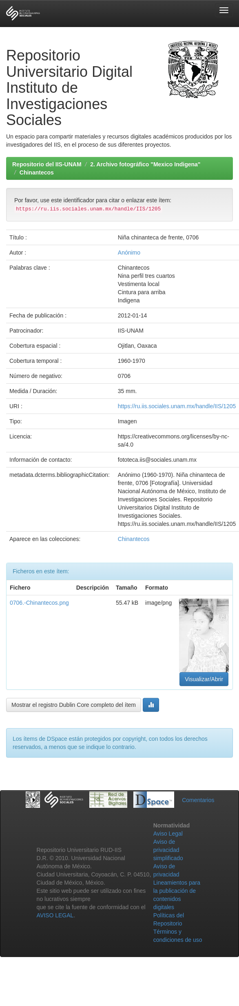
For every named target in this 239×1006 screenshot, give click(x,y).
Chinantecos (37, 172)
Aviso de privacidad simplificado (168, 849)
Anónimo (129, 252)
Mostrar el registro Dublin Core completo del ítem (73, 705)
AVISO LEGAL (55, 915)
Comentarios (198, 800)
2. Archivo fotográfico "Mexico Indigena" (145, 164)
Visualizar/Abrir (204, 679)
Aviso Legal (168, 833)
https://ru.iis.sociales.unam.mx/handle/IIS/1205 (177, 406)
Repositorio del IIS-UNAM (47, 164)
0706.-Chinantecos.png (39, 602)
